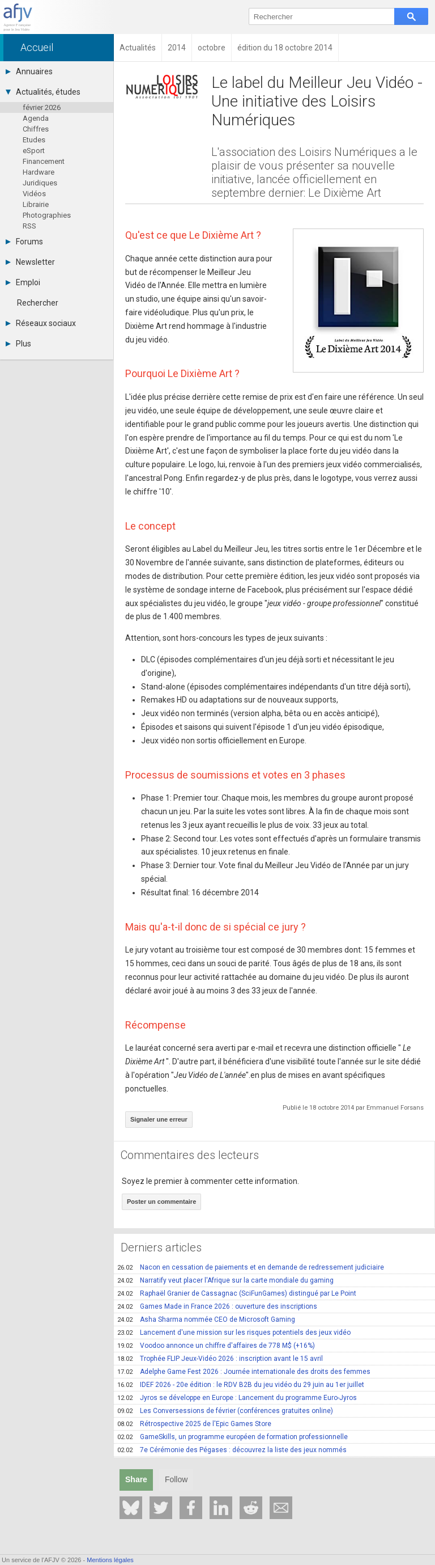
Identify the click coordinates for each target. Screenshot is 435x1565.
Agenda (36, 118)
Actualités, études (43, 91)
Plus (18, 343)
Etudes (34, 140)
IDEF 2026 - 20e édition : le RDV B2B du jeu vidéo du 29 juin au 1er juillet (240, 1385)
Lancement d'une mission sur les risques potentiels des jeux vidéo (234, 1332)
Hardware (38, 172)
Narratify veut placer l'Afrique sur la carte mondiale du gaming (225, 1280)
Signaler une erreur (158, 1119)
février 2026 (42, 107)
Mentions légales (110, 1559)
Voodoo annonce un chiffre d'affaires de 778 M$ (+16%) (216, 1346)
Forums (24, 241)
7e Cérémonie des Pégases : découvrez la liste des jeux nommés (232, 1450)
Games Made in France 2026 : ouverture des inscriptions (217, 1306)
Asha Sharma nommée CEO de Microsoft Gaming (206, 1319)
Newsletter (30, 262)
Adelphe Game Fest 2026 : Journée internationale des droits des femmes (243, 1372)
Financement (44, 161)
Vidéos (34, 193)
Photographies (47, 215)
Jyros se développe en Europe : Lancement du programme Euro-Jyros (237, 1398)
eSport (34, 150)
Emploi (23, 282)
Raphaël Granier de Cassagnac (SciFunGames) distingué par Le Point (236, 1293)
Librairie (36, 204)
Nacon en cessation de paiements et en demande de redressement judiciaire (250, 1267)
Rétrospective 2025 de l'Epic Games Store (194, 1424)
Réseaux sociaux (41, 323)
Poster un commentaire (161, 1201)
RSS (29, 226)
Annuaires (29, 71)
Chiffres (36, 129)
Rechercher (37, 302)
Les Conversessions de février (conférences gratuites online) (225, 1411)
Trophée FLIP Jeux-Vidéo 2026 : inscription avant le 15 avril (220, 1359)
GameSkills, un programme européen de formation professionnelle (232, 1437)
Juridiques (40, 183)
